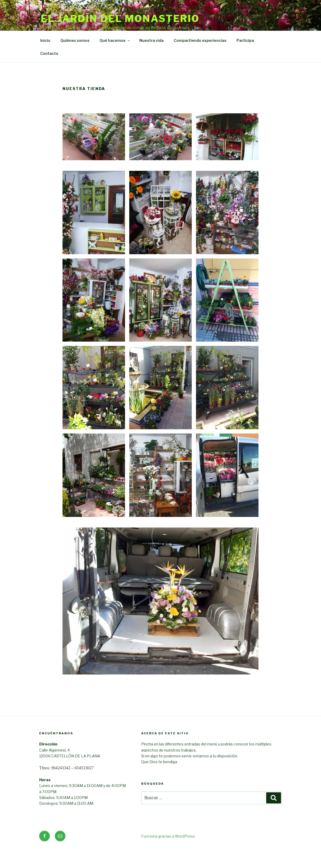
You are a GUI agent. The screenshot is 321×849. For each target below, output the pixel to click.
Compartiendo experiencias (200, 40)
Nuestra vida (151, 40)
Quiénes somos (75, 40)
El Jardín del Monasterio (120, 18)
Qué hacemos (115, 40)
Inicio (45, 40)
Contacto (49, 53)
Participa (245, 40)
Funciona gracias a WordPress (168, 836)
